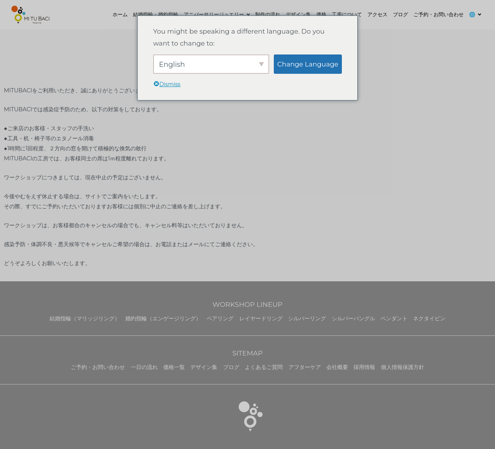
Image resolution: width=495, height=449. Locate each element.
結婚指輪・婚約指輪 (155, 14)
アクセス (377, 14)
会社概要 (337, 367)
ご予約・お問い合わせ (438, 14)
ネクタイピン (429, 318)
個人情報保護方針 (402, 367)
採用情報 (364, 367)
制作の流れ (267, 14)
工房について (347, 14)
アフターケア (304, 367)
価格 (321, 14)
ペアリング (220, 318)
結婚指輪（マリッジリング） (85, 318)
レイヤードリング (261, 318)
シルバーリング (307, 318)
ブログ (400, 14)
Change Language (307, 64)
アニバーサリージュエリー (214, 14)
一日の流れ (144, 367)
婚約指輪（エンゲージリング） (163, 318)
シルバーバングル (353, 318)
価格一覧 (174, 367)
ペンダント (394, 318)
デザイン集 (298, 14)
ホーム (120, 14)
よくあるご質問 (264, 367)
